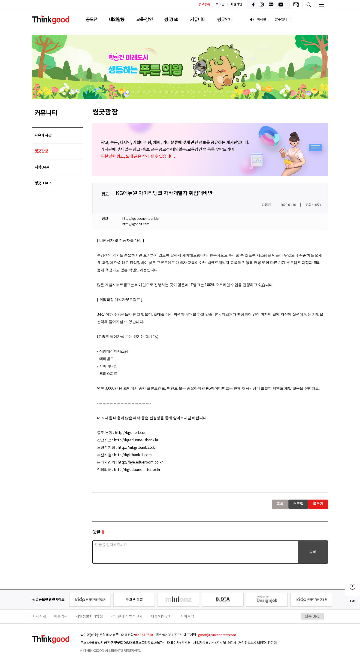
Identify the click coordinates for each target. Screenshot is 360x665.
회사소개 (39, 616)
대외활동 (116, 19)
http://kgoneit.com (136, 224)
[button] (127, 92)
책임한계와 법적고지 (127, 616)
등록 (312, 552)
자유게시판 (43, 135)
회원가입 (236, 4)
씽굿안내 (225, 19)
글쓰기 (318, 504)
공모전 (91, 19)
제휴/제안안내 (161, 616)
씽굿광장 (41, 151)
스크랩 (298, 504)
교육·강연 (144, 19)
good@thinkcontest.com (216, 635)
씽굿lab (171, 19)
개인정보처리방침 (89, 616)
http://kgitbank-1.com (133, 455)
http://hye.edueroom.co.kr (140, 462)
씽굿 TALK (43, 183)
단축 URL (312, 616)
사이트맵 (187, 616)
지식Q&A (42, 167)
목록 (280, 504)
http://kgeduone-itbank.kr (140, 219)
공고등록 (204, 4)
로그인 (220, 4)
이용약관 (61, 616)
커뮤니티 (198, 19)
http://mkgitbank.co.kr (137, 447)
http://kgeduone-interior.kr (137, 470)
